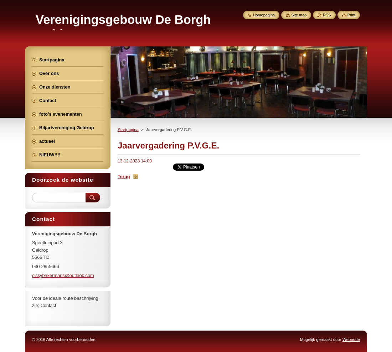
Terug (124, 176)
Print (351, 15)
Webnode (351, 339)
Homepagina (264, 15)
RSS (327, 15)
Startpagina (128, 129)
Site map (298, 15)
